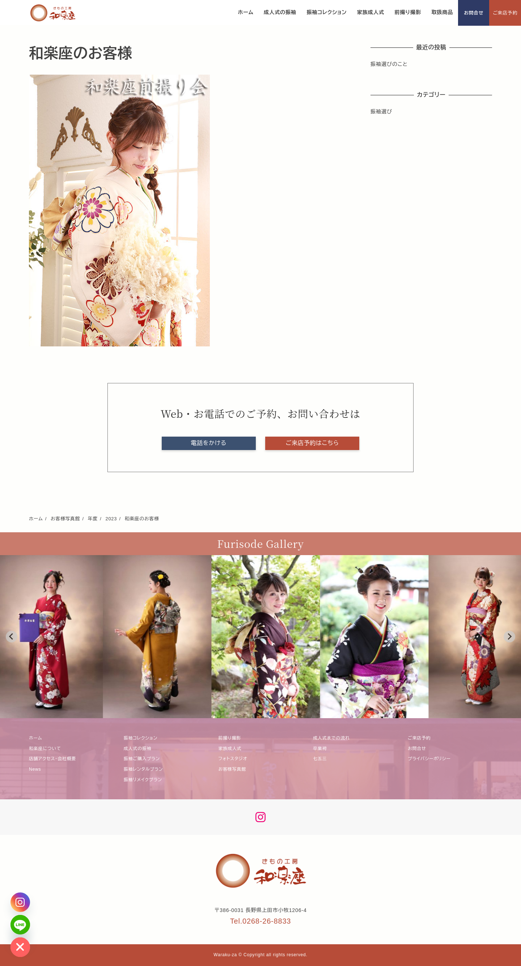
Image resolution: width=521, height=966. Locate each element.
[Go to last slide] (11, 636)
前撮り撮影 (230, 738)
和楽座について (45, 748)
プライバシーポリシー (429, 758)
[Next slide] (509, 636)
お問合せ (473, 13)
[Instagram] (20, 902)
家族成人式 (230, 748)
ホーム (35, 738)
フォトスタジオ (233, 758)
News (35, 769)
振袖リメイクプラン (143, 779)
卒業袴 (320, 748)
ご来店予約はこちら (312, 443)
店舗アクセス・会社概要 (52, 758)
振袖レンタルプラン (143, 769)
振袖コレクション (140, 738)
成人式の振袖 (138, 748)
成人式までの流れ (331, 738)
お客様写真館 (232, 769)
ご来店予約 (505, 13)
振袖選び (381, 111)
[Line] (20, 924)
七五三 (320, 758)
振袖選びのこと (389, 64)
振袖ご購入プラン (142, 758)
